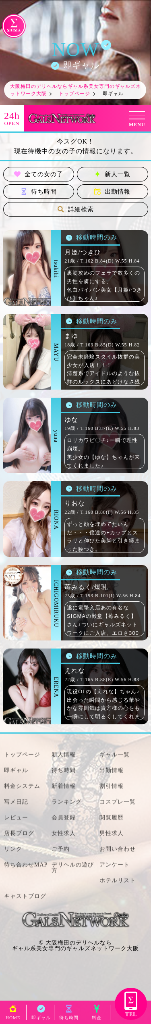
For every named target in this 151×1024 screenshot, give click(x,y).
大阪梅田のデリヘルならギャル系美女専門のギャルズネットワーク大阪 (75, 945)
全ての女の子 (38, 174)
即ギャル (41, 1015)
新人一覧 (112, 174)
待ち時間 (39, 191)
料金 (96, 1015)
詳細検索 (76, 209)
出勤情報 (112, 191)
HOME (13, 1015)
